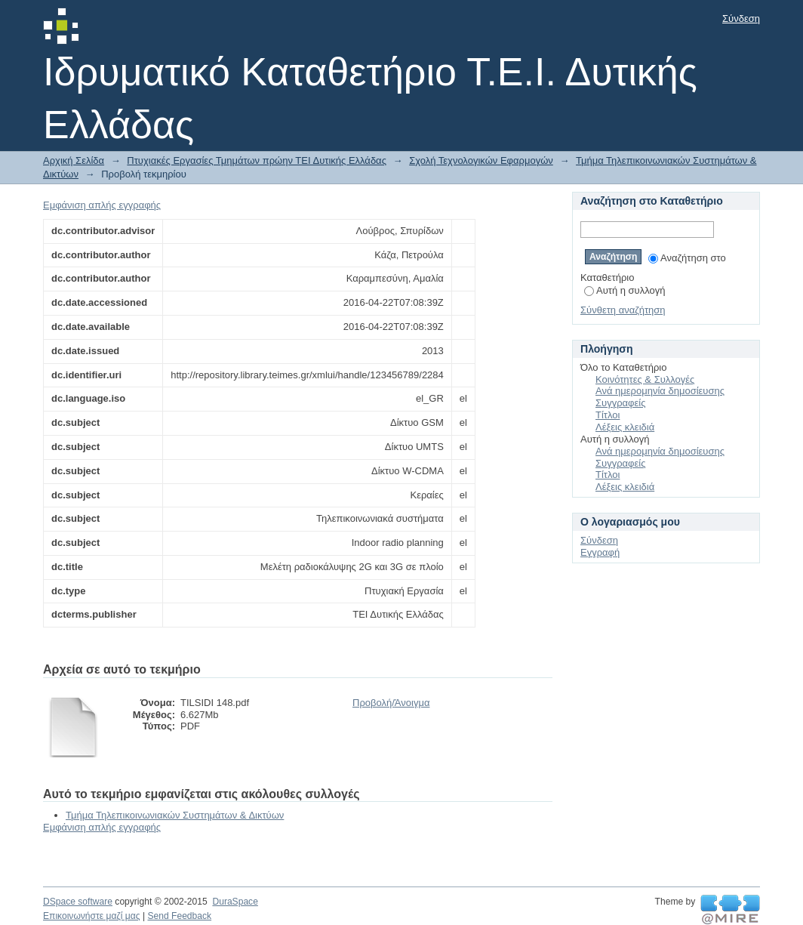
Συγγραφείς (620, 403)
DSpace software (77, 901)
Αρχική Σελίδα (73, 160)
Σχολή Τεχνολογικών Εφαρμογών (481, 160)
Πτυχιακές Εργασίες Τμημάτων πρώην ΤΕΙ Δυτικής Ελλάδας (256, 160)
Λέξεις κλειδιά (624, 427)
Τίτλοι (607, 415)
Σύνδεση (741, 18)
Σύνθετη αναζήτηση (623, 310)
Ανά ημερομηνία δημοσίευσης (660, 390)
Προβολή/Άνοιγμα (390, 702)
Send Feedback (179, 916)
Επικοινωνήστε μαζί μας (91, 916)
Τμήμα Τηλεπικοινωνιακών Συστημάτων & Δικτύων (175, 815)
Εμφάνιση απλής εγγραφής (102, 205)
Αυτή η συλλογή (625, 290)
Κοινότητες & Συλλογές (644, 379)
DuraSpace (234, 901)
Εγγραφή (600, 552)
